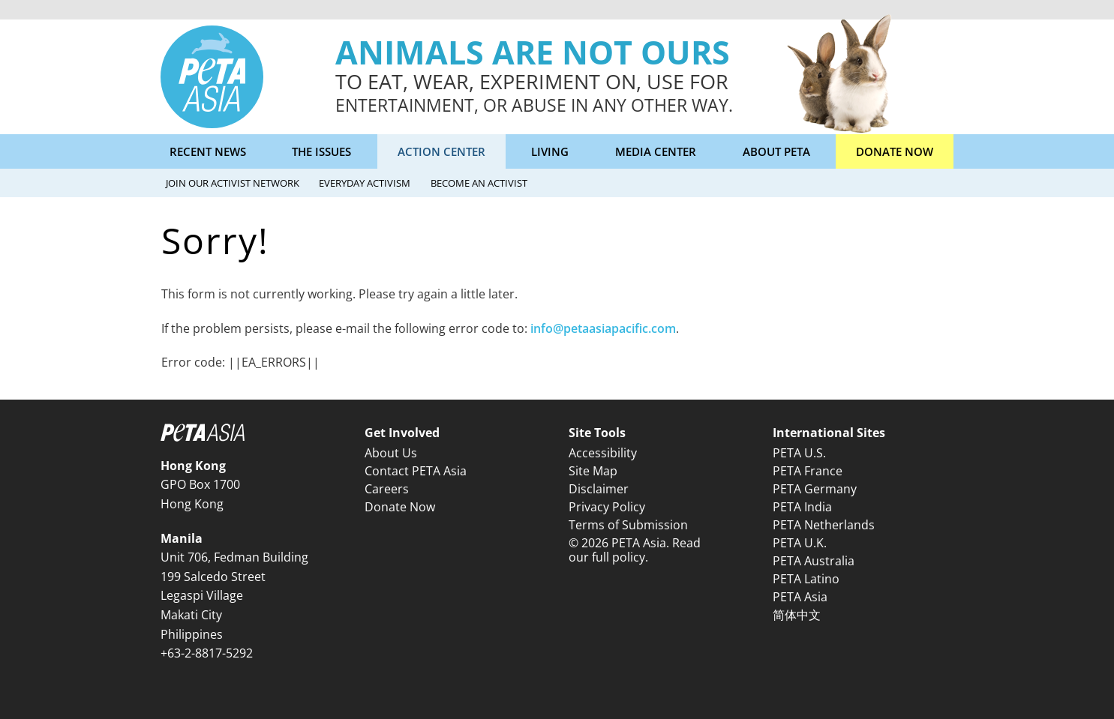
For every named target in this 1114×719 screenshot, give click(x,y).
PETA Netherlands (824, 525)
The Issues (321, 151)
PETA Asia (800, 597)
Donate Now (894, 151)
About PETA (776, 151)
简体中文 (797, 615)
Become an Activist (479, 183)
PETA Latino (806, 579)
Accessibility (603, 453)
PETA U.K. (800, 543)
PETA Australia (813, 561)
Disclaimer (599, 489)
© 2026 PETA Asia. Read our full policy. (635, 550)
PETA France (807, 471)
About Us (391, 453)
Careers (387, 489)
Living (550, 151)
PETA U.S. (799, 453)
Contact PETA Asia (416, 471)
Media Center (655, 151)
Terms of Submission (628, 525)
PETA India (802, 507)
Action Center (441, 151)
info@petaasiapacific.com (603, 328)
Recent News (208, 151)
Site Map (593, 471)
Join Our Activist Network (232, 183)
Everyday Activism (364, 183)
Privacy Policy (607, 507)
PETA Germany (815, 489)
